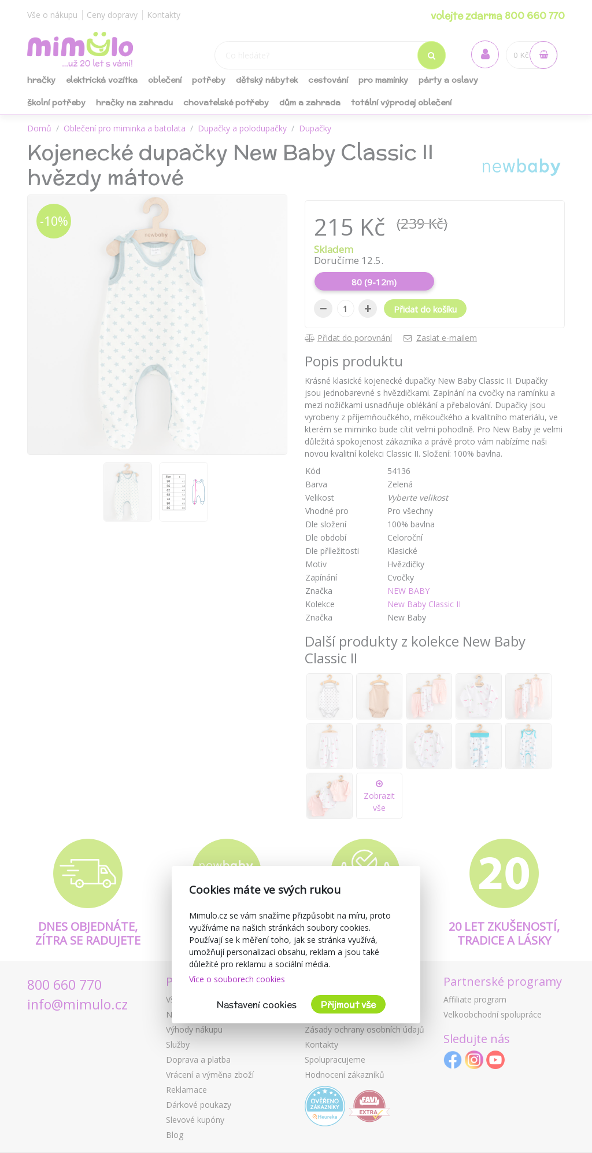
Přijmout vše (348, 1004)
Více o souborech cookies (237, 979)
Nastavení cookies (257, 1004)
